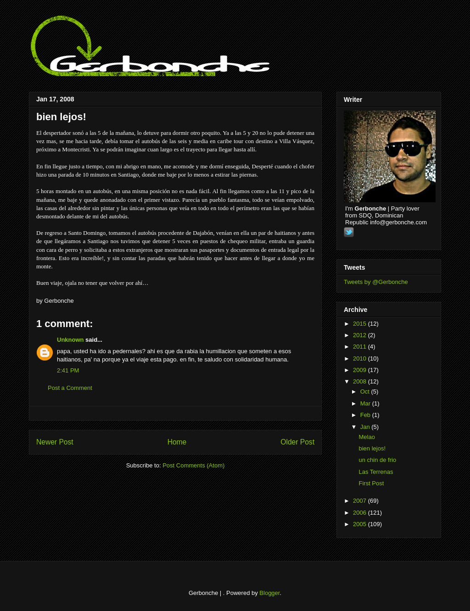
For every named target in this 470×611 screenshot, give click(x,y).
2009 (360, 370)
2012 (360, 335)
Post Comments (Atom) (193, 465)
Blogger (269, 592)
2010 (360, 358)
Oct (365, 391)
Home (177, 442)
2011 (360, 346)
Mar (366, 403)
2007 (360, 500)
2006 (360, 512)
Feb (366, 414)
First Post (371, 483)
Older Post (297, 442)
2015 (360, 323)
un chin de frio (377, 459)
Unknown (70, 339)
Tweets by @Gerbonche (376, 281)
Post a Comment (70, 387)
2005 (360, 524)
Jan (366, 426)
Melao (366, 436)
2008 (360, 381)
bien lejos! (61, 116)
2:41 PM (68, 370)
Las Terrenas (375, 471)
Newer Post (54, 442)
